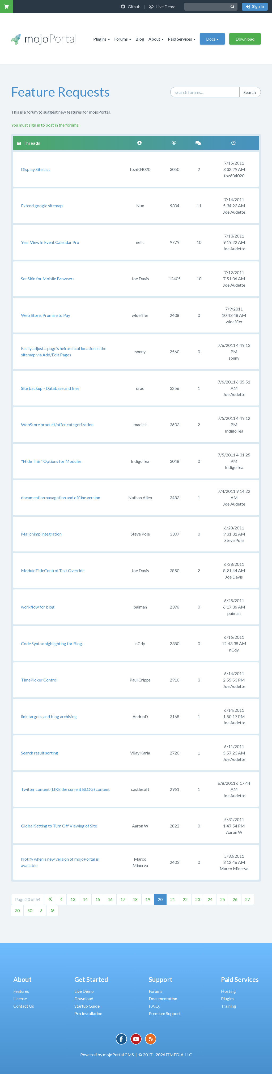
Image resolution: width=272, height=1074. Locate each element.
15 (97, 899)
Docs (212, 38)
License (20, 998)
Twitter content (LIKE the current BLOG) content (65, 789)
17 (122, 899)
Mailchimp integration (41, 533)
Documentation (163, 998)
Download (245, 38)
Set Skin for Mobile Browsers (47, 278)
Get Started (91, 979)
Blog (139, 38)
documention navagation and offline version (60, 497)
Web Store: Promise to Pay (45, 315)
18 (135, 899)
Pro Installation (88, 1013)
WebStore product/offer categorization (57, 424)
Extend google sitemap (42, 205)
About (156, 38)
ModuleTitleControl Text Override (52, 570)
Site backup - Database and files (50, 388)
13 (72, 899)
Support (160, 979)
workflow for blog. (38, 606)
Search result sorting (39, 752)
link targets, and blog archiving (49, 716)
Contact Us (23, 1005)
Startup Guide (87, 1005)
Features (21, 991)
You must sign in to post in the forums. (45, 124)
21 (172, 899)
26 (235, 899)
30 (17, 910)
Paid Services (182, 38)
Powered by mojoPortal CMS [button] (107, 1054)
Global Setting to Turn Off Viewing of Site (59, 825)
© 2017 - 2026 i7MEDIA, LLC (165, 1054)
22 (185, 899)
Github (131, 6)
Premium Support (165, 1013)
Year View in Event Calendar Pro (50, 242)
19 (147, 899)
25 (222, 899)
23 (197, 899)
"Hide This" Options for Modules (51, 461)
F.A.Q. (154, 1005)
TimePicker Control (39, 679)
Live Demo (162, 6)
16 (110, 899)
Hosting (228, 991)
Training (228, 1005)
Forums (122, 38)
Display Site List (35, 169)
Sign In (257, 6)
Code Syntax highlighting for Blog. (52, 643)
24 (210, 899)
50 (29, 910)
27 (247, 899)
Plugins (101, 38)
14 (85, 899)
